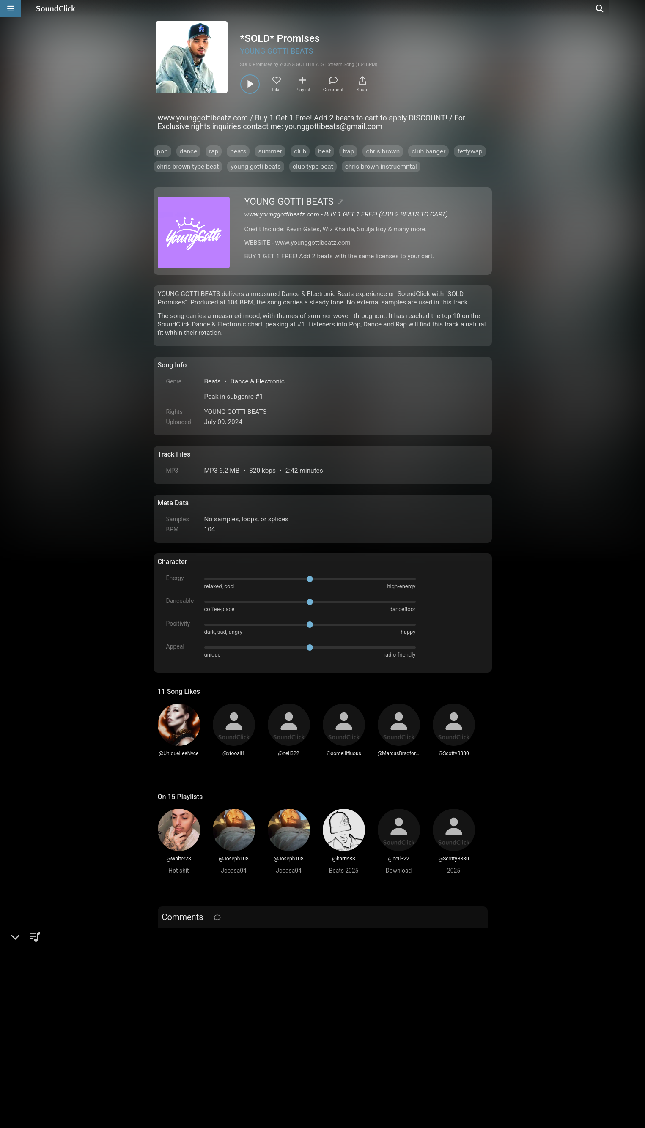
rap (213, 151)
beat (324, 151)
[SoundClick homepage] (56, 8)
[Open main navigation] (10, 8)
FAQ (193, 1032)
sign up (190, 939)
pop (162, 151)
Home (170, 1032)
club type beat (313, 166)
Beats (212, 381)
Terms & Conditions (235, 1032)
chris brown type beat (188, 166)
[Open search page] (636, 8)
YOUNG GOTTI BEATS (276, 51)
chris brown (383, 151)
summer (270, 151)
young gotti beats (256, 166)
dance (189, 151)
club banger (428, 151)
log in (222, 939)
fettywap (469, 151)
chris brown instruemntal (381, 166)
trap (348, 151)
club (300, 151)
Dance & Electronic (257, 381)
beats (238, 151)
